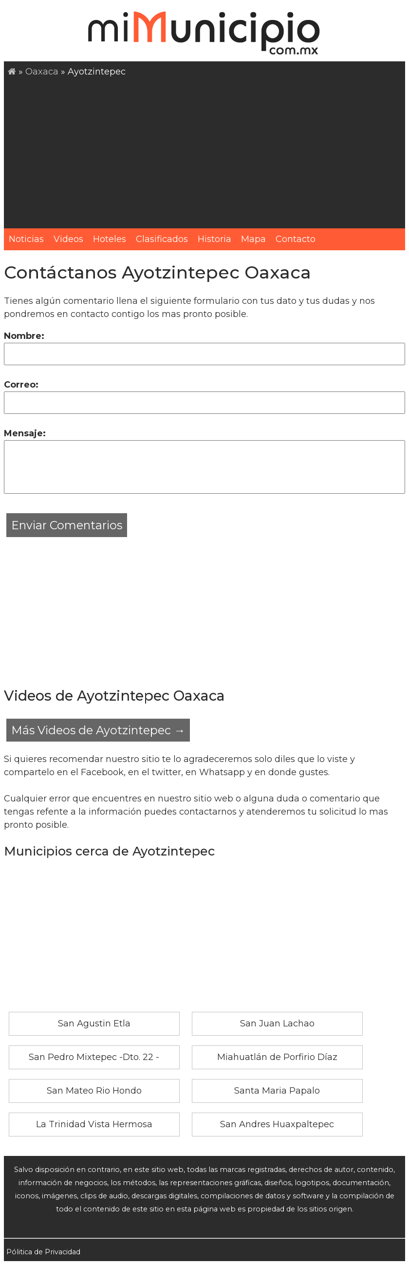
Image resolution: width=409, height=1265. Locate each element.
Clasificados (162, 239)
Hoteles (109, 239)
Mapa (253, 239)
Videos (68, 239)
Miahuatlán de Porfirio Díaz (277, 1057)
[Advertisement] (206, 151)
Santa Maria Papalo (277, 1090)
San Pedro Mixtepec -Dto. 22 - (94, 1057)
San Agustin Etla (94, 1023)
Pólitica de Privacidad (43, 1251)
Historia (214, 239)
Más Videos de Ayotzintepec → (98, 730)
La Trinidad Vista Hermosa (94, 1124)
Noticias (26, 239)
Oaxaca (41, 71)
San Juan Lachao (277, 1023)
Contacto (296, 239)
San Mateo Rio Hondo (94, 1090)
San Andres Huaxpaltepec (277, 1124)
